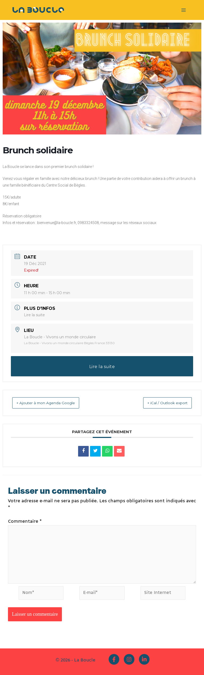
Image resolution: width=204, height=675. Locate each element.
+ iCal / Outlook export (161, 402)
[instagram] (130, 659)
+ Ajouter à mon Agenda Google (52, 402)
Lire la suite (34, 315)
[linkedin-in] (145, 659)
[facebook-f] (115, 659)
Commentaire (25, 521)
